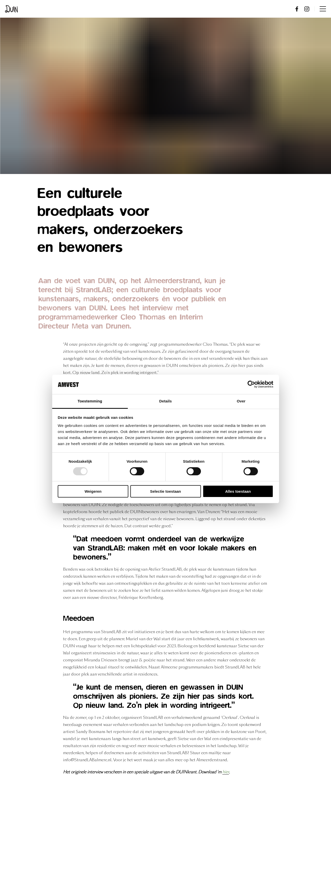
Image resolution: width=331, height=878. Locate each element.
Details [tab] (165, 401)
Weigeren (92, 491)
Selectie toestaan (165, 491)
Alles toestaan (238, 491)
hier (225, 771)
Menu (323, 8)
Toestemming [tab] (90, 401)
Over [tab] (241, 401)
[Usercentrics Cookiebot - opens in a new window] (251, 384)
